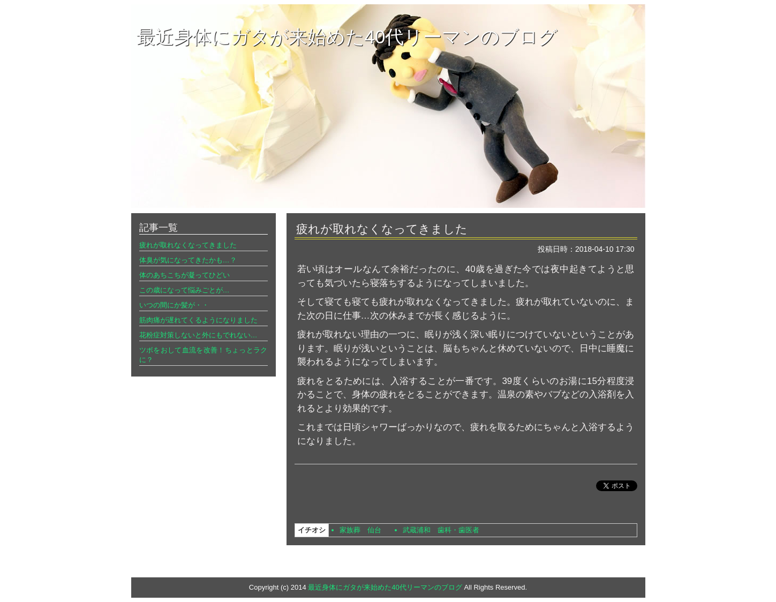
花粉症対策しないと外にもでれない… (198, 335)
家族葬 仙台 (360, 530)
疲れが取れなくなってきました (188, 245)
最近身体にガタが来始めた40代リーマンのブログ (347, 36)
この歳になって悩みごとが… (184, 290)
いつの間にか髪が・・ (174, 305)
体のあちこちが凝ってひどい (184, 275)
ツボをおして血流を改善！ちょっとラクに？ (203, 355)
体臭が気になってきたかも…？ (188, 260)
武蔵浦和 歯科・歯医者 (441, 530)
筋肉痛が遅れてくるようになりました (198, 320)
